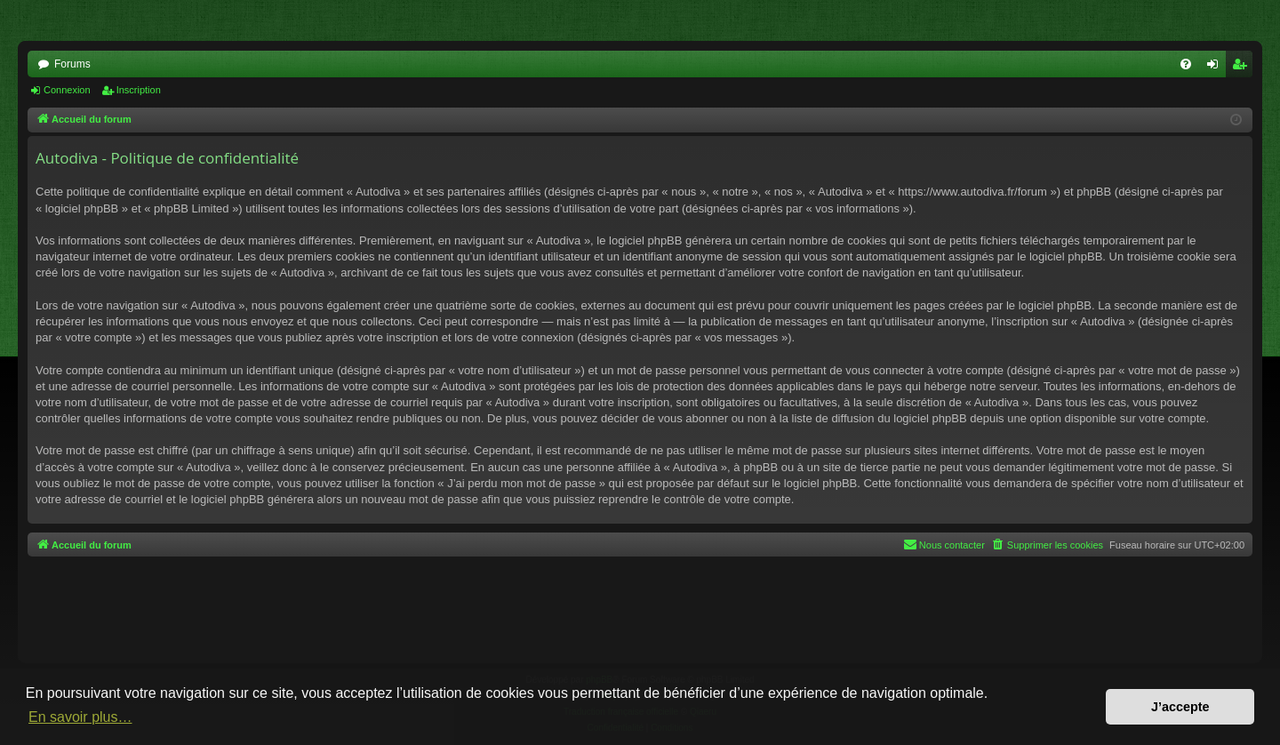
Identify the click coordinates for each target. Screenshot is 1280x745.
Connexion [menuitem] (1216, 67)
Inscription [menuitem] (1243, 67)
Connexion (67, 89)
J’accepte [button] (1180, 707)
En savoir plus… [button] (80, 717)
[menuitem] (1185, 64)
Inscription (138, 89)
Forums (72, 64)
